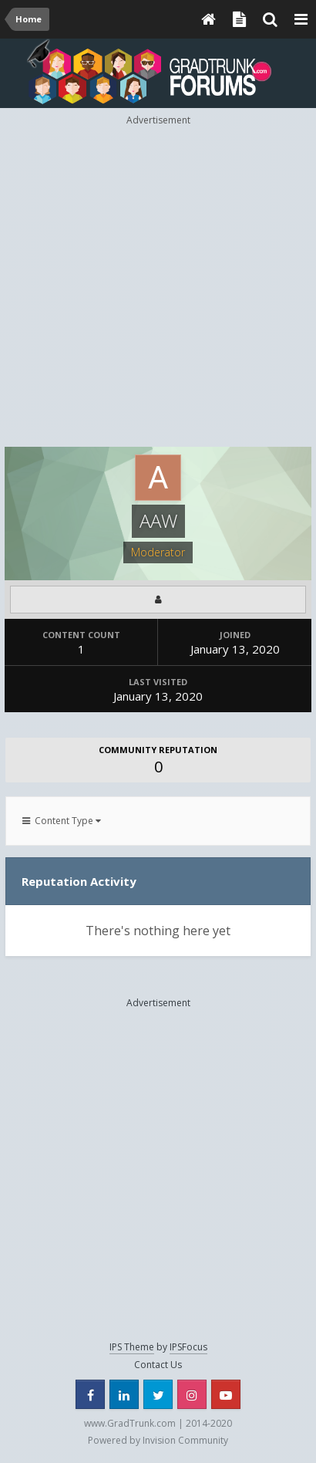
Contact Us (158, 1364)
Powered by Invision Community (158, 1440)
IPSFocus (188, 1346)
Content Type (61, 820)
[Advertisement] (158, 285)
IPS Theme (131, 1346)
